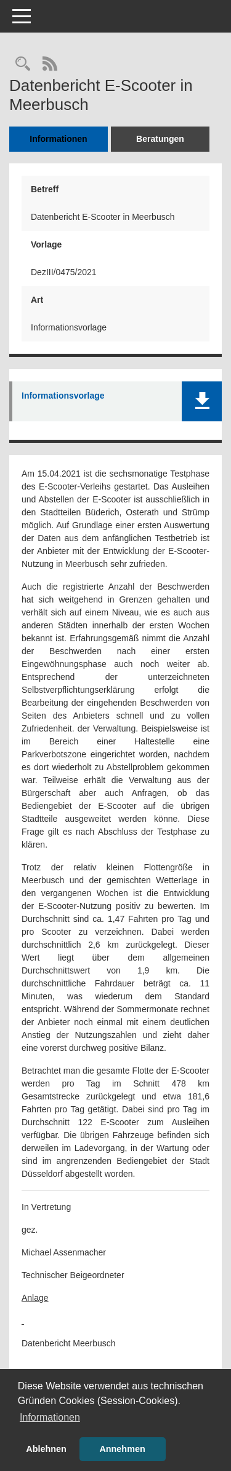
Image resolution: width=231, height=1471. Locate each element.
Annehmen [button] (122, 1449)
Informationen (58, 139)
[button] (202, 401)
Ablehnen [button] (46, 1449)
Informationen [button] (50, 1417)
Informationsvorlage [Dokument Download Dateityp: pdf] (63, 395)
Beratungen (160, 139)
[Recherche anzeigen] (22, 65)
